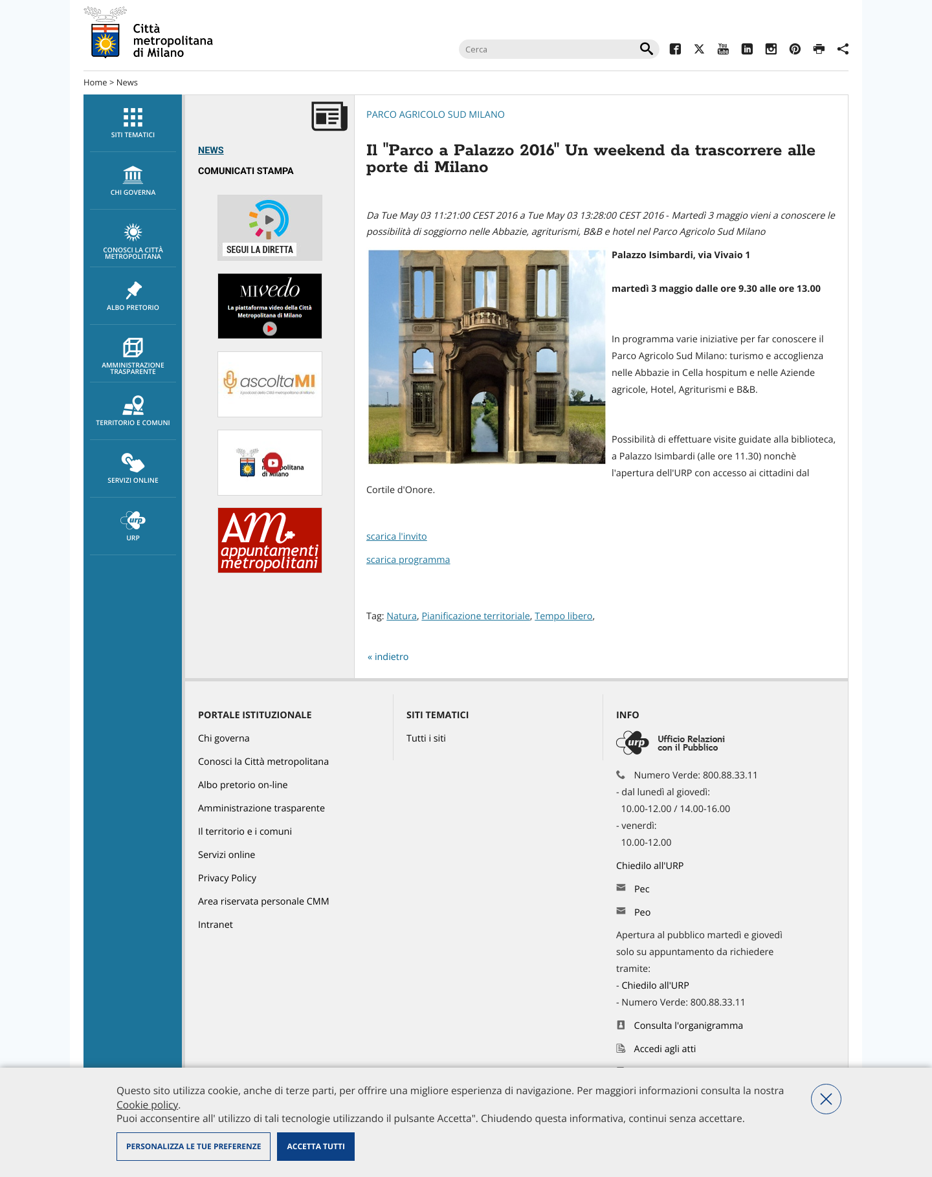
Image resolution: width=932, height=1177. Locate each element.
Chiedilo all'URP (651, 866)
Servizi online (133, 469)
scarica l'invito (396, 537)
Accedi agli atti (665, 1049)
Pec (642, 889)
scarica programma (408, 560)
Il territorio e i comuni (245, 832)
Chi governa (224, 738)
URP (133, 527)
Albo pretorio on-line (243, 785)
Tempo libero (563, 616)
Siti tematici (133, 123)
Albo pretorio (133, 296)
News (127, 82)
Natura (401, 616)
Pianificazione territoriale (475, 616)
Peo (642, 913)
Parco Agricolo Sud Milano (435, 115)
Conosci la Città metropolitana (133, 242)
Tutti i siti (426, 738)
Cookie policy (147, 1104)
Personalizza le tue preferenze (193, 1146)
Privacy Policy (227, 878)
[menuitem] (132, 123)
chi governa (133, 181)
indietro (392, 657)
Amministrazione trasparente (133, 357)
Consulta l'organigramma (689, 1026)
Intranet (215, 925)
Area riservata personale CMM (263, 902)
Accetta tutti (315, 1146)
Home (95, 82)
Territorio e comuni (133, 411)
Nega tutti (826, 1099)
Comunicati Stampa (246, 171)
